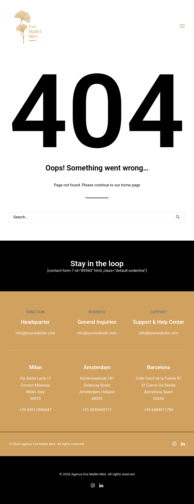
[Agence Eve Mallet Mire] (28, 26)
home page (130, 185)
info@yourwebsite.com (35, 333)
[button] (178, 216)
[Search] (97, 217)
